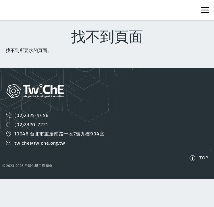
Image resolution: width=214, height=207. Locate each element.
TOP (203, 157)
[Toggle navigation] (205, 10)
